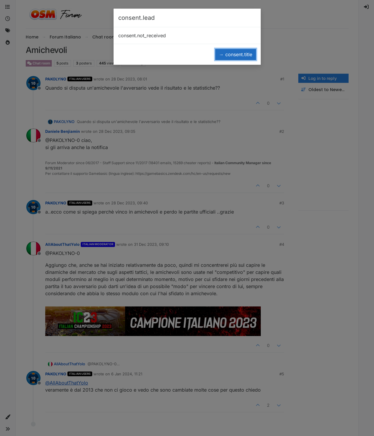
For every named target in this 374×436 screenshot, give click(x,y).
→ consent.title (235, 54)
